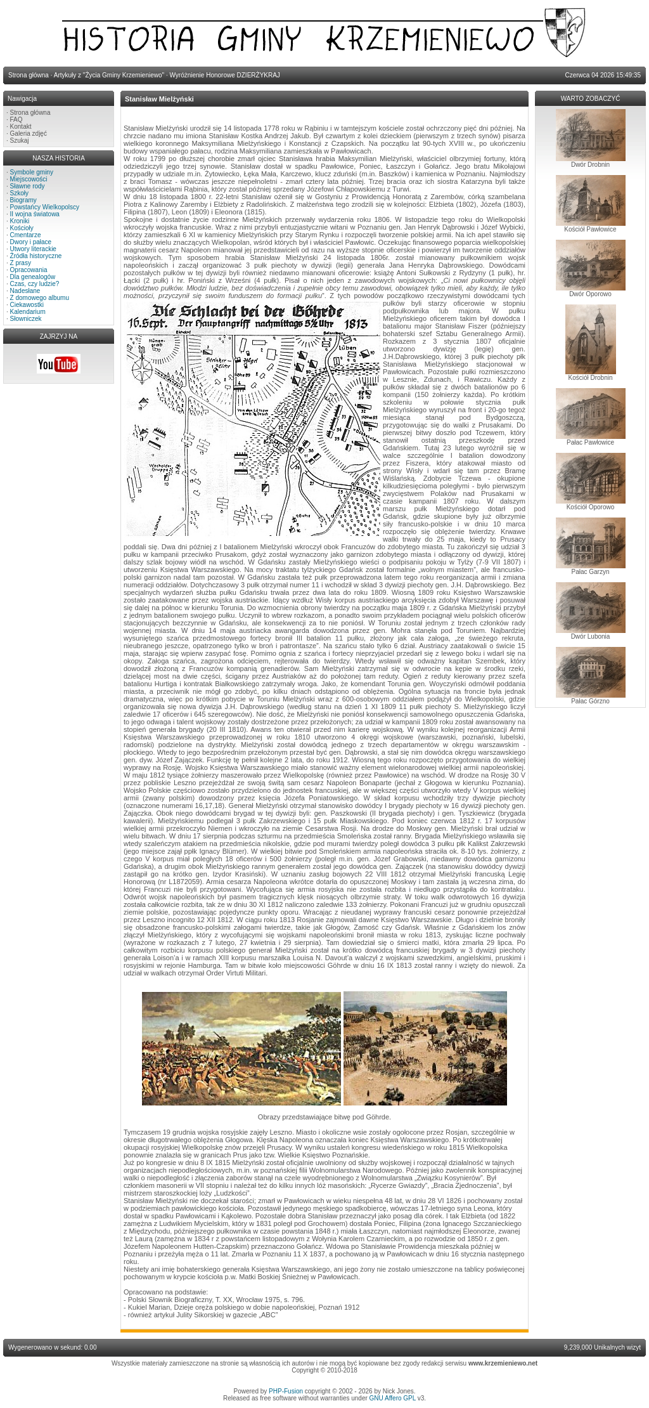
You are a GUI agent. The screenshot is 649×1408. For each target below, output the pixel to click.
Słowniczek (26, 318)
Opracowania (29, 269)
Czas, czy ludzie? (35, 283)
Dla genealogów (33, 276)
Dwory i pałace (31, 241)
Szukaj (19, 140)
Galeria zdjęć (28, 133)
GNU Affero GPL (392, 1398)
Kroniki (20, 221)
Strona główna (30, 112)
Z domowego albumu (39, 297)
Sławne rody (27, 186)
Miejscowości (29, 179)
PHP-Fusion (286, 1391)
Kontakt (21, 126)
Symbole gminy (31, 172)
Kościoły (22, 228)
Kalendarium (28, 311)
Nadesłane (25, 290)
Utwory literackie (33, 248)
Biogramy (23, 200)
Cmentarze (25, 234)
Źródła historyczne (36, 255)
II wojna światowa (35, 214)
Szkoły (19, 193)
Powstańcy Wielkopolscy (44, 207)
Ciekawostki (27, 304)
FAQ (16, 119)
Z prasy (20, 262)
